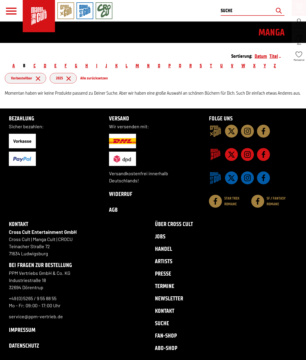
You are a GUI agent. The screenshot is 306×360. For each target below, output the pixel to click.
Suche (162, 323)
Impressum (22, 329)
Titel (273, 56)
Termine (164, 286)
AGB (113, 209)
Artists (163, 261)
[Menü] (11, 11)
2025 (63, 78)
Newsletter (169, 298)
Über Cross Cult (174, 224)
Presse (163, 273)
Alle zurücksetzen (94, 78)
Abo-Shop (166, 348)
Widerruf (120, 193)
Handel (163, 248)
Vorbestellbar (25, 78)
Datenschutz (24, 345)
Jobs (160, 236)
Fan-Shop (166, 335)
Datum (261, 56)
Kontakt (164, 310)
